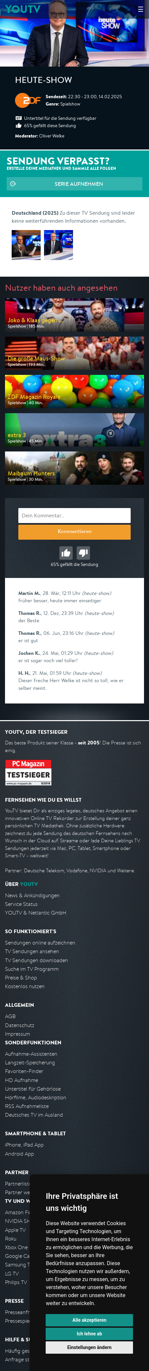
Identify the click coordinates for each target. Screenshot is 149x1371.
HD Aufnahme (21, 1080)
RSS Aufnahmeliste (27, 1106)
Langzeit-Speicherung (30, 1062)
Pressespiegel (20, 1320)
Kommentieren (75, 532)
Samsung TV (19, 1264)
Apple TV (15, 1230)
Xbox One (16, 1247)
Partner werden (23, 1192)
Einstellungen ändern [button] (89, 1347)
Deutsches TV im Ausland (34, 1114)
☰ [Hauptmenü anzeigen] (141, 9)
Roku (10, 1238)
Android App (19, 1153)
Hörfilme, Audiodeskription (35, 1097)
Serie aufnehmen (79, 183)
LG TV (12, 1273)
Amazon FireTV (22, 1212)
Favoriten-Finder (24, 1071)
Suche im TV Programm (32, 968)
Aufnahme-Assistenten (31, 1053)
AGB (10, 1016)
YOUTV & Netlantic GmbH (35, 912)
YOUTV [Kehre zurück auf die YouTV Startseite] (22, 9)
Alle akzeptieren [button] (89, 1320)
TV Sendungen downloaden (36, 960)
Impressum (17, 1033)
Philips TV (16, 1282)
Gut (66, 553)
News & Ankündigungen (32, 895)
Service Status (21, 904)
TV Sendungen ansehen (32, 951)
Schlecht (83, 553)
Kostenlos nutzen (25, 986)
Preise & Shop (21, 977)
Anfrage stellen (22, 1359)
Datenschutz (19, 1025)
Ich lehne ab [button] (89, 1333)
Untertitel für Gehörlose (33, 1088)
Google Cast (19, 1255)
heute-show (43, 81)
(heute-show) (96, 593)
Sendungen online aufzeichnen (40, 942)
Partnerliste (18, 1183)
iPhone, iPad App (24, 1144)
